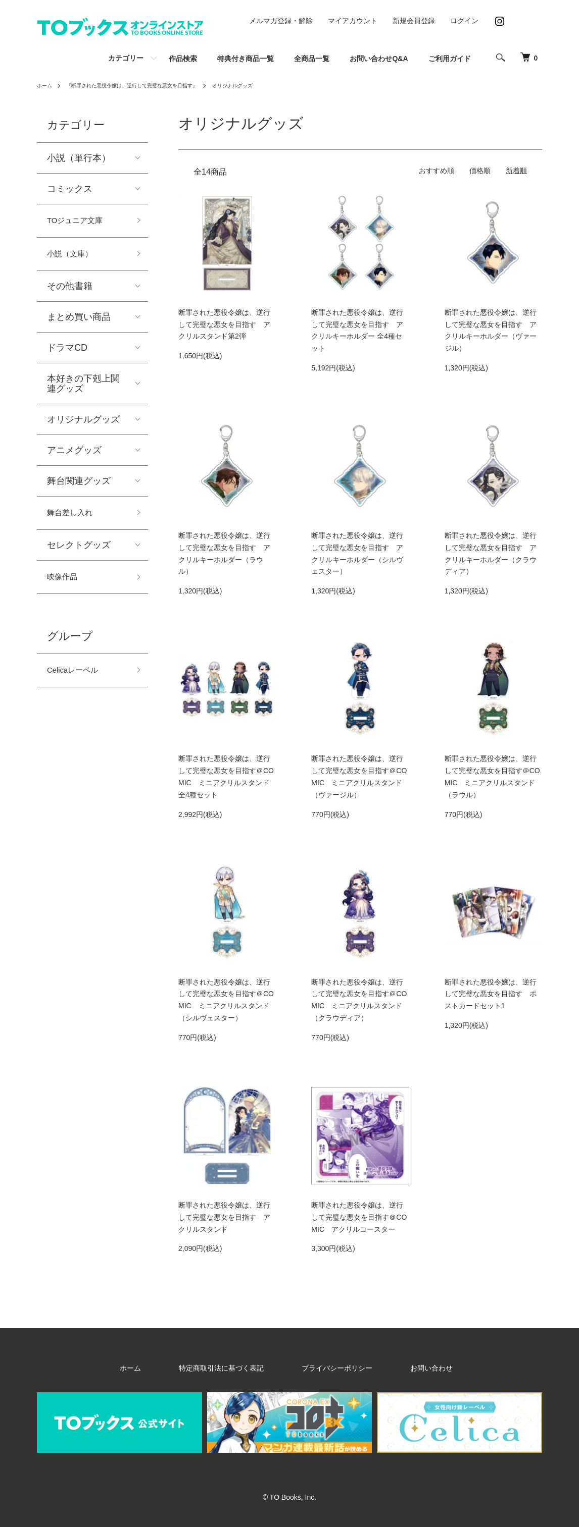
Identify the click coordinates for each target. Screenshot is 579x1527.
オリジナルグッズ (266, 85)
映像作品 (65, 586)
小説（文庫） (74, 258)
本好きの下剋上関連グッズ (83, 389)
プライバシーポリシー (329, 1368)
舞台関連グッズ (79, 486)
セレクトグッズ (79, 553)
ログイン (464, 21)
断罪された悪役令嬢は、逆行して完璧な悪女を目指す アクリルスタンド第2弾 (224, 324)
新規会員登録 (414, 21)
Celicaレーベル (78, 682)
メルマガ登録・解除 (281, 21)
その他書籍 (69, 292)
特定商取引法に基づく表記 (236, 1368)
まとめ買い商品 (79, 322)
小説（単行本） (79, 158)
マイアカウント (352, 21)
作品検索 (183, 58)
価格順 (480, 171)
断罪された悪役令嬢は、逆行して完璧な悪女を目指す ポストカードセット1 (491, 994)
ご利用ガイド (449, 58)
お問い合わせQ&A (379, 58)
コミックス (69, 189)
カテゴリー (125, 58)
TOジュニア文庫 (80, 222)
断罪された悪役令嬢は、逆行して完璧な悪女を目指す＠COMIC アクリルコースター (359, 1217)
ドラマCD (67, 353)
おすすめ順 (436, 171)
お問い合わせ (400, 1368)
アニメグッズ (74, 456)
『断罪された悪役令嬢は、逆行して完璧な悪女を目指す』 (148, 85)
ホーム (46, 85)
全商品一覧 (311, 58)
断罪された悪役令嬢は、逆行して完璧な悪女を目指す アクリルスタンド (224, 1217)
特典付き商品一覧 (245, 58)
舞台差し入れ (74, 520)
